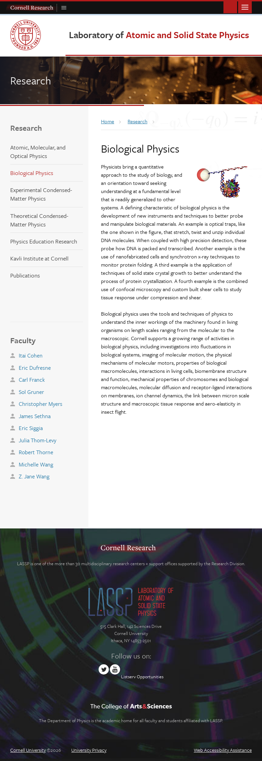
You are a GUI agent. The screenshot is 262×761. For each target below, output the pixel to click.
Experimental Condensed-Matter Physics (41, 194)
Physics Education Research (43, 241)
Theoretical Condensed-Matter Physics (39, 219)
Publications (25, 275)
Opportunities (150, 676)
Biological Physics (31, 173)
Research (26, 127)
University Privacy (88, 750)
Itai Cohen (31, 355)
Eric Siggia (31, 428)
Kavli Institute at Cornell (39, 258)
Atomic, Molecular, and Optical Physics (38, 151)
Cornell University (28, 750)
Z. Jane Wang (34, 476)
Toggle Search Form (230, 6)
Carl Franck (32, 380)
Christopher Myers (40, 404)
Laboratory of (159, 34)
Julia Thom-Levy (37, 440)
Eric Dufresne (35, 368)
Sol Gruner (31, 392)
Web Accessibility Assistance (223, 750)
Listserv (128, 676)
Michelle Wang (36, 464)
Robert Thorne (36, 452)
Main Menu (245, 6)
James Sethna (34, 416)
